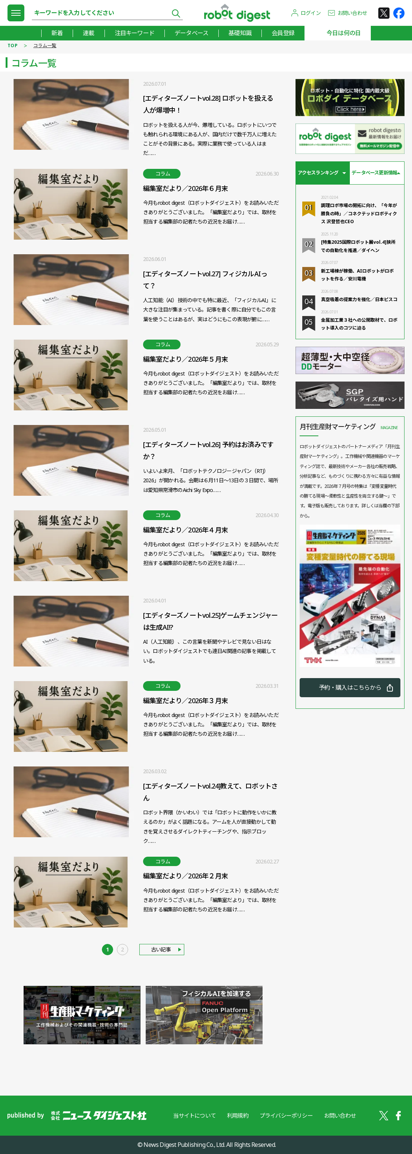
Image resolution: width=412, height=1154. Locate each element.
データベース (191, 33)
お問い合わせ (352, 12)
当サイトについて (194, 1115)
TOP (12, 45)
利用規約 (237, 1115)
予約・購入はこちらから (350, 687)
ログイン (311, 12)
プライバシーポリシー (286, 1115)
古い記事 (161, 949)
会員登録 (283, 33)
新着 (57, 33)
